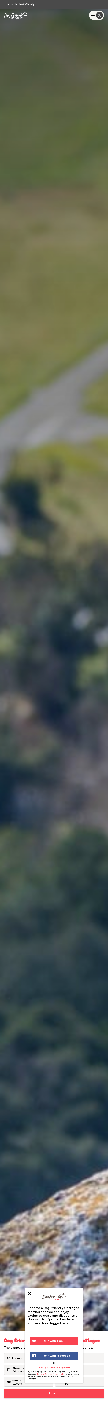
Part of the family (20, 4)
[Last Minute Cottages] (15, 15)
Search (54, 1393)
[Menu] (96, 15)
